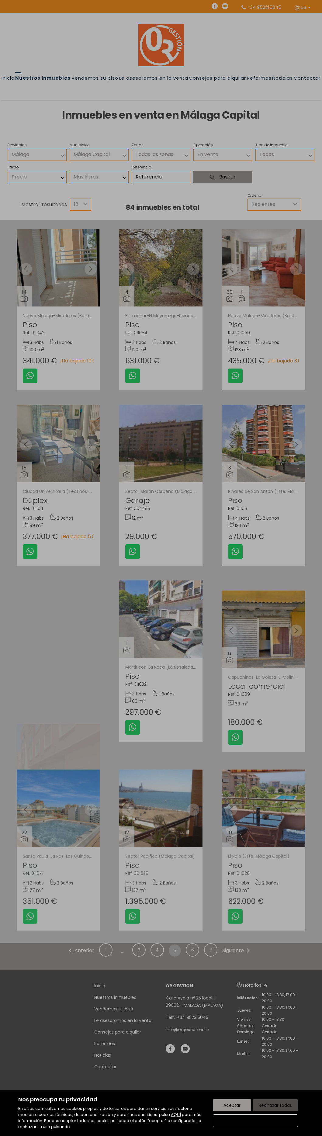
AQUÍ (176, 1114)
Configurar (255, 1121)
